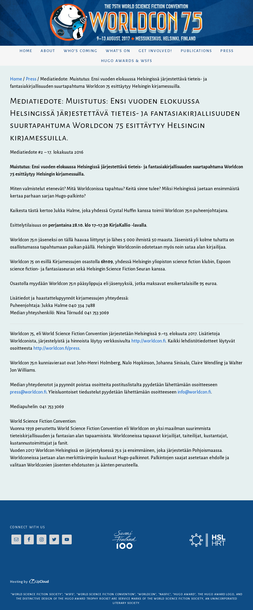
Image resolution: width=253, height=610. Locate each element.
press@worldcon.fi (28, 392)
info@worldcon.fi (194, 392)
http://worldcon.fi (148, 341)
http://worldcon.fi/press (56, 348)
